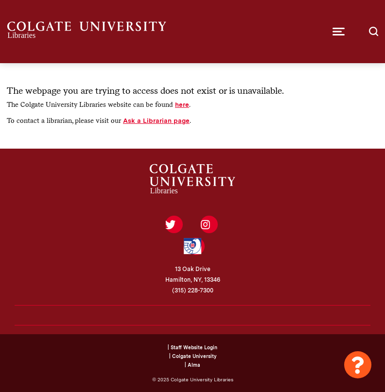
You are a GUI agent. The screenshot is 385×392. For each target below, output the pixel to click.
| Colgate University (192, 356)
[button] (338, 31)
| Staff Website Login (192, 347)
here (182, 104)
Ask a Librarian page (156, 120)
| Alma (192, 365)
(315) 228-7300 (192, 290)
